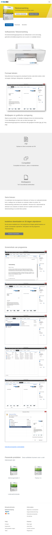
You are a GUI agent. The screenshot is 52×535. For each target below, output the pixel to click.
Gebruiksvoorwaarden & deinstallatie (14, 447)
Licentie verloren (31, 528)
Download (17, 24)
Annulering (29, 516)
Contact (7, 524)
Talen (6, 530)
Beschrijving (9, 24)
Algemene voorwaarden (32, 509)
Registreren (29, 530)
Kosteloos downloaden (21, 14)
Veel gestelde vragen (10, 528)
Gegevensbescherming (32, 511)
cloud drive (29, 526)
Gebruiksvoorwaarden (32, 514)
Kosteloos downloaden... (14, 233)
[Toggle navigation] (49, 2)
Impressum (7, 526)
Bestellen (34, 14)
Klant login (29, 524)
